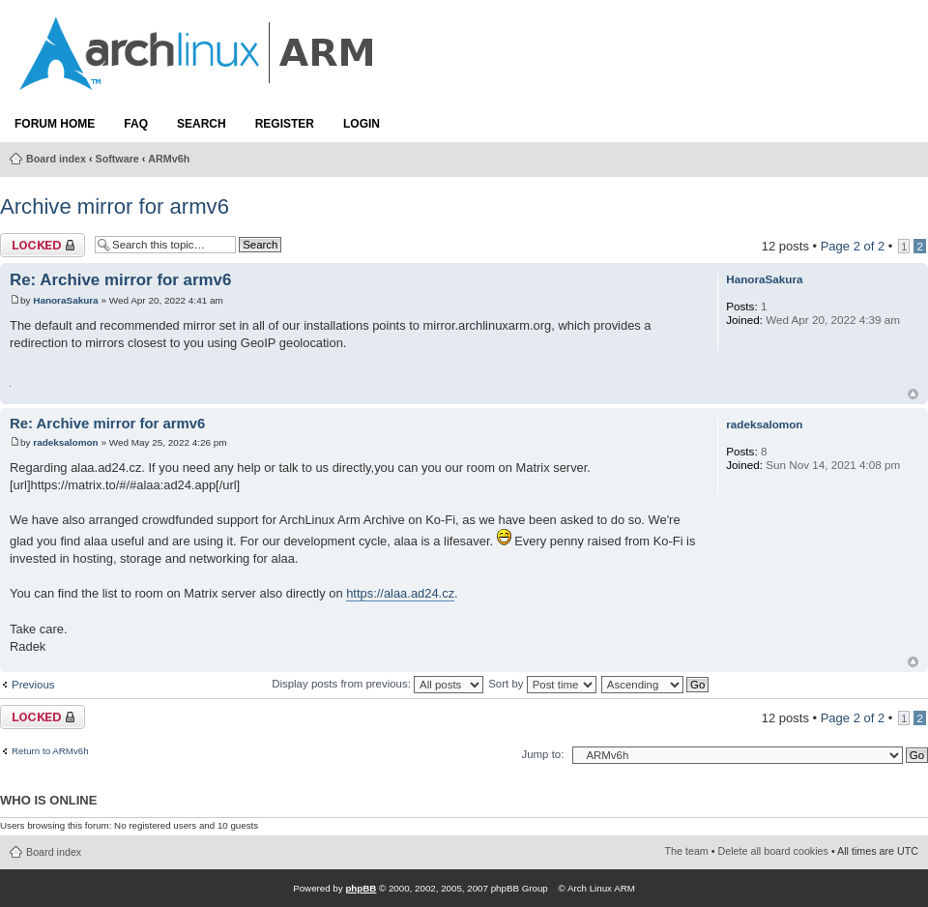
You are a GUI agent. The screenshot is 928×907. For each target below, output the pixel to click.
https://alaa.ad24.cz (400, 593)
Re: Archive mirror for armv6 (120, 280)
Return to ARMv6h (50, 751)
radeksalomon (65, 442)
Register (284, 124)
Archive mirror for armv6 (114, 206)
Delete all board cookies (773, 851)
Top (913, 394)
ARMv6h (168, 158)
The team (687, 851)
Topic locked (42, 245)
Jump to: (542, 754)
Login (361, 124)
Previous (33, 684)
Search (201, 124)
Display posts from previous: (377, 683)
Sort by (541, 683)
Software (117, 158)
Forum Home (54, 124)
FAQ (136, 124)
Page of (853, 246)
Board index (56, 158)
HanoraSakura (65, 300)
